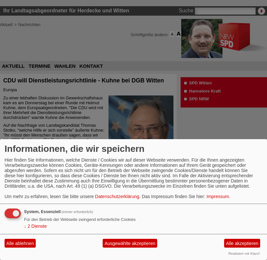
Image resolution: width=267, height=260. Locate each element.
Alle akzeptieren (242, 243)
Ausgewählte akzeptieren (130, 243)
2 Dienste (35, 226)
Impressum (218, 196)
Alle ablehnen (20, 243)
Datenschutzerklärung (117, 196)
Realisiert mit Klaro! (244, 253)
